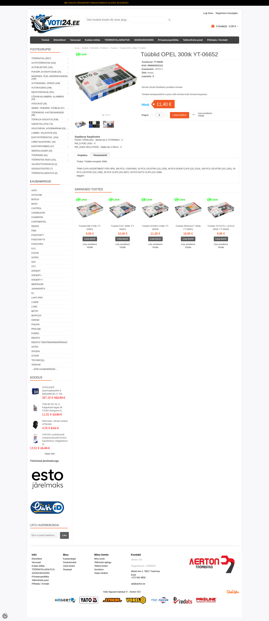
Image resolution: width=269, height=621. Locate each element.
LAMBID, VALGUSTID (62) (44, 133)
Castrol (36, 208)
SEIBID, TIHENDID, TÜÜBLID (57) (48, 108)
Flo (33, 248)
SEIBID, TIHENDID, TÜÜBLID (95, 48)
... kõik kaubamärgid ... (44, 369)
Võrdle (201, 116)
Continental (38, 222)
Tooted (45, 40)
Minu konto (99, 559)
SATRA (34, 347)
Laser (34, 302)
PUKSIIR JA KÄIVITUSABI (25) (46, 72)
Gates (35, 257)
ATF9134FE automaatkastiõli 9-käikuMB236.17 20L (52, 390)
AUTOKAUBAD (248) (41, 87)
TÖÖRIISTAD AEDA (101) (43, 160)
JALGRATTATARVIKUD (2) (44, 164)
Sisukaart (67, 569)
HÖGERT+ (36, 275)
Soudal (35, 351)
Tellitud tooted (101, 566)
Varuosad (75, 40)
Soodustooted (69, 562)
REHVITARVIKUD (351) (42, 92)
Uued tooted (69, 566)
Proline (36, 329)
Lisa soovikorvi (205, 113)
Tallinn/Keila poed (193, 40)
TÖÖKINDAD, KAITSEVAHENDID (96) (47, 113)
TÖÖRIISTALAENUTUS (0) (44, 173)
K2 (32, 293)
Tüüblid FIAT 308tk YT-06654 (122, 228)
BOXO (34, 204)
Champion (37, 217)
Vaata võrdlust (101, 573)
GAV (33, 262)
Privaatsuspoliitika (168, 40)
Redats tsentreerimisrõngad (49, 342)
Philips (35, 324)
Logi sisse (208, 13)
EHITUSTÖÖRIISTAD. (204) (44, 137)
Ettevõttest (60, 40)
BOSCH (35, 199)
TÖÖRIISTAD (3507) (41, 58)
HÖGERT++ (37, 280)
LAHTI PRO (37, 297)
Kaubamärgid (69, 559)
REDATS (35, 338)
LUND (34, 306)
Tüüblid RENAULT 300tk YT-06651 (188, 228)
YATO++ (159, 69)
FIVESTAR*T (37, 235)
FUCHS (35, 253)
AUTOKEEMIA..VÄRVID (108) (45, 83)
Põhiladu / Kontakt (217, 40)
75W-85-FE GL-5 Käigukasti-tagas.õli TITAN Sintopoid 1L (52, 407)
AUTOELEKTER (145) (42, 67)
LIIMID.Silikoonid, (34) (43, 142)
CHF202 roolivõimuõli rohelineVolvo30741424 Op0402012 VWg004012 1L (55, 439)
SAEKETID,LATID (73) (42, 124)
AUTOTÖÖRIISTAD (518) (43, 63)
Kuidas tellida (92, 40)
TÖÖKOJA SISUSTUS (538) (44, 119)
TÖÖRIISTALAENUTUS (117, 40)
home (77, 48)
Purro (35, 333)
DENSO (35, 226)
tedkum (36, 364)
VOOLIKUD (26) (39, 103)
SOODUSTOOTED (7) (42, 168)
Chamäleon (38, 213)
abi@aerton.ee (138, 584)
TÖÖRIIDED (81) (39, 155)
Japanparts (38, 289)
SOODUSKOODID (144, 40)
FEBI (33, 230)
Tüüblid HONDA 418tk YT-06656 (155, 228)
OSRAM (35, 320)
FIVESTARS (37, 244)
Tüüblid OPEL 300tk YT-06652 (132, 48)
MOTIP (34, 311)
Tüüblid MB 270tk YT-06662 (90, 228)
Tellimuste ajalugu (102, 562)
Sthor (35, 356)
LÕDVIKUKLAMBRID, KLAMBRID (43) (47, 97)
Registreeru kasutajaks (227, 13)
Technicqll (38, 360)
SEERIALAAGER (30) (41, 151)
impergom (37, 284)
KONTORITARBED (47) (42, 146)
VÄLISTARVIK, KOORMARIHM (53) (48, 128)
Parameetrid (100, 155)
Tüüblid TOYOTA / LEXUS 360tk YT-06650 (220, 228)
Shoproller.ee (233, 592)
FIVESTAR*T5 (38, 239)
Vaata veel (50, 453)
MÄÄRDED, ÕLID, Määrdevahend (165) (49, 77)
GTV (33, 266)
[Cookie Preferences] (5, 616)
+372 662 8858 (138, 577)
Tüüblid (114, 48)
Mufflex (36, 315)
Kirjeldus (83, 155)
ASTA (34, 190)
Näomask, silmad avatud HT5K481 (55, 422)
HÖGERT (36, 271)
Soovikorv (99, 569)
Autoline (36, 195)
